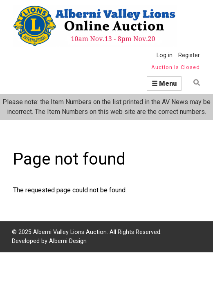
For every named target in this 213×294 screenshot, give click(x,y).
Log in (165, 55)
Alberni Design (68, 241)
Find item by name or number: (194, 82)
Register (189, 55)
